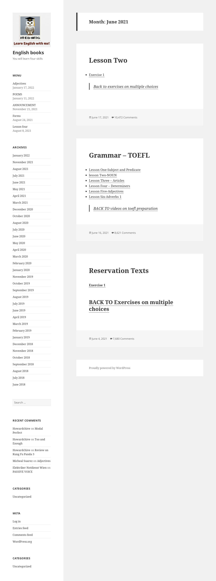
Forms (17, 116)
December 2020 (23, 209)
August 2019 (20, 297)
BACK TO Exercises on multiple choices (131, 305)
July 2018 (18, 378)
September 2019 (23, 290)
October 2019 (21, 283)
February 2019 (22, 330)
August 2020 (20, 223)
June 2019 (19, 310)
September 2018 (23, 364)
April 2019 (19, 317)
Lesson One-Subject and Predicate (115, 170)
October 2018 (21, 357)
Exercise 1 (96, 75)
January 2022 (21, 155)
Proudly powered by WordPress (109, 368)
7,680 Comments (123, 339)
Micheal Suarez (23, 461)
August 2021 (20, 169)
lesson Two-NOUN (103, 175)
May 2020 (19, 243)
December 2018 (23, 344)
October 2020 (21, 216)
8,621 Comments (125, 233)
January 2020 (21, 270)
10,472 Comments (125, 117)
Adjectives (19, 83)
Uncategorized (22, 496)
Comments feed (23, 535)
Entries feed (20, 528)
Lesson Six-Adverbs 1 (105, 197)
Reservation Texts (119, 270)
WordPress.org (22, 541)
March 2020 (20, 256)
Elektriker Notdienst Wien (30, 468)
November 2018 (23, 351)
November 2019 (23, 277)
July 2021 (18, 175)
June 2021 (19, 182)
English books (28, 52)
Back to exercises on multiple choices (125, 86)
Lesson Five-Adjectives (106, 191)
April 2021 (19, 196)
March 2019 (20, 324)
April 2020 (19, 250)
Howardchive (21, 428)
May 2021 (19, 189)
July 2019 (18, 303)
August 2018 (20, 371)
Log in (17, 521)
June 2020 (19, 236)
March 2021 (20, 202)
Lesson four (20, 126)
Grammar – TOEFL (119, 155)
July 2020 (18, 229)
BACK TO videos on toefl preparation (125, 208)
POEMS (17, 94)
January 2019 (21, 337)
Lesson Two (108, 60)
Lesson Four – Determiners (109, 186)
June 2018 (19, 384)
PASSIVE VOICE (23, 472)
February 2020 (22, 263)
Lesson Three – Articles (106, 180)
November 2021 (23, 162)
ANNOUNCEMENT (24, 105)
